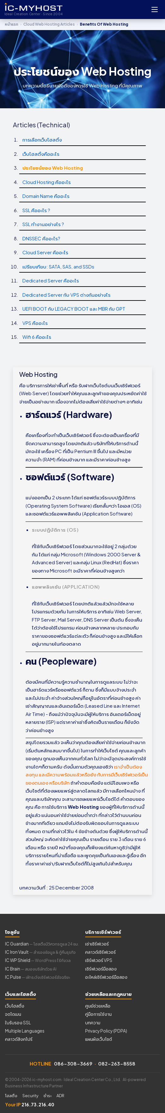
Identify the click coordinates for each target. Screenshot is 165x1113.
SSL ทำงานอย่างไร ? (43, 224)
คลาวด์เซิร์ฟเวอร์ (100, 952)
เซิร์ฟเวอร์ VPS (98, 960)
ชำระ (47, 1095)
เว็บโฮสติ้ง (14, 1006)
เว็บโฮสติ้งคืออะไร (40, 154)
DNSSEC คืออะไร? (41, 238)
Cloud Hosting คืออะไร (46, 182)
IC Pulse (37, 977)
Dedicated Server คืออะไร (50, 280)
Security (30, 1095)
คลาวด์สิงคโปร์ (18, 1039)
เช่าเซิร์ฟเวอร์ (97, 943)
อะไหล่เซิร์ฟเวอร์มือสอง (106, 977)
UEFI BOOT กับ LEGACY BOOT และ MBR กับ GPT (73, 309)
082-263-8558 (116, 1063)
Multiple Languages (24, 1031)
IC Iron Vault (40, 952)
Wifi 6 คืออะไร (36, 337)
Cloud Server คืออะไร (45, 252)
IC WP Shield (38, 960)
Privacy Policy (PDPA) (106, 1031)
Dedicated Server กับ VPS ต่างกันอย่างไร (66, 295)
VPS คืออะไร (35, 323)
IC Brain (30, 968)
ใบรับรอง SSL (18, 1022)
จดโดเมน (13, 1014)
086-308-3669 (73, 1063)
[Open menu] (155, 9)
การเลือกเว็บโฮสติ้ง (42, 139)
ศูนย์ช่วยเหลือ (97, 1006)
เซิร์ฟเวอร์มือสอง (101, 968)
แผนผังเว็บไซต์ (98, 1039)
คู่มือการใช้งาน (98, 1014)
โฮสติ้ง (11, 1095)
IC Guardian (42, 943)
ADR (60, 1095)
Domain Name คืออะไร (45, 196)
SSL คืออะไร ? (36, 210)
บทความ (92, 1022)
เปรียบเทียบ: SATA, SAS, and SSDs (58, 266)
